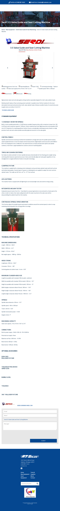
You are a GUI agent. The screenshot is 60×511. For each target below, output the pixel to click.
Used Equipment (24, 477)
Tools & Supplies (33, 473)
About (32, 476)
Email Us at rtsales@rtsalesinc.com (41, 2)
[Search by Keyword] (30, 483)
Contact (33, 478)
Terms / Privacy (30, 503)
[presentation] (15, 434)
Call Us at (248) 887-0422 (18, 2)
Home (3, 30)
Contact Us (24, 466)
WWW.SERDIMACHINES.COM (17, 405)
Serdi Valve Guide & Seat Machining (26, 30)
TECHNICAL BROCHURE (8, 110)
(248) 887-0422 (25, 464)
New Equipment (10, 30)
